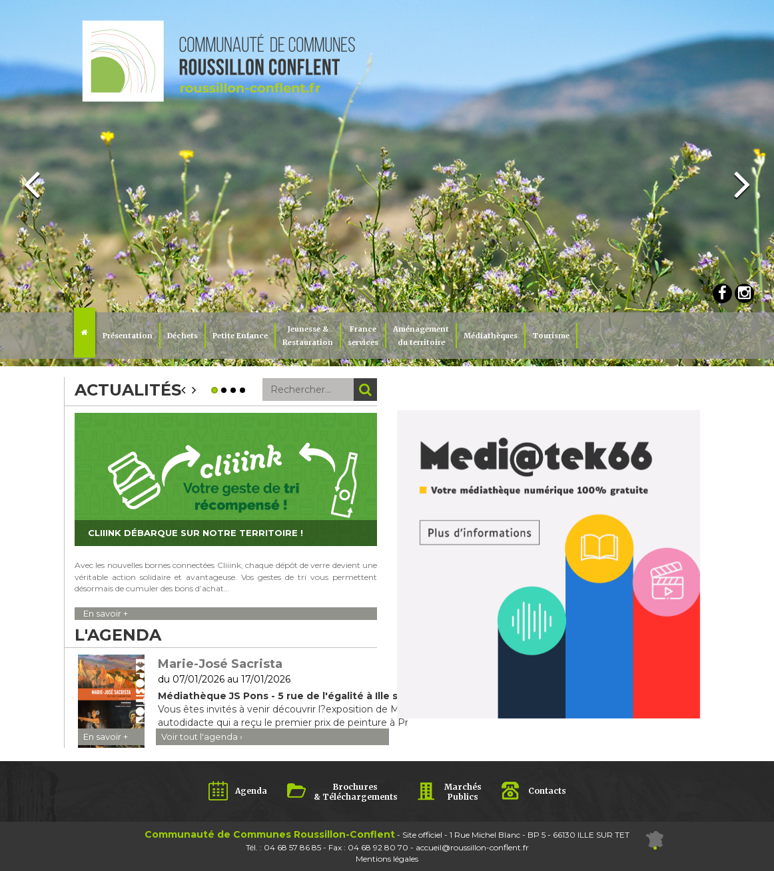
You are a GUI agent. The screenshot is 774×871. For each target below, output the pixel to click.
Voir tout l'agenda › (201, 736)
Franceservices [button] (363, 335)
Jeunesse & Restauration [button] (307, 335)
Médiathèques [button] (491, 335)
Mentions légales (387, 859)
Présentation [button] (128, 335)
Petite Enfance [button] (240, 335)
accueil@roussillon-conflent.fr (472, 847)
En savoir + (105, 613)
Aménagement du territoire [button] (421, 335)
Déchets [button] (182, 335)
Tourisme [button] (551, 335)
